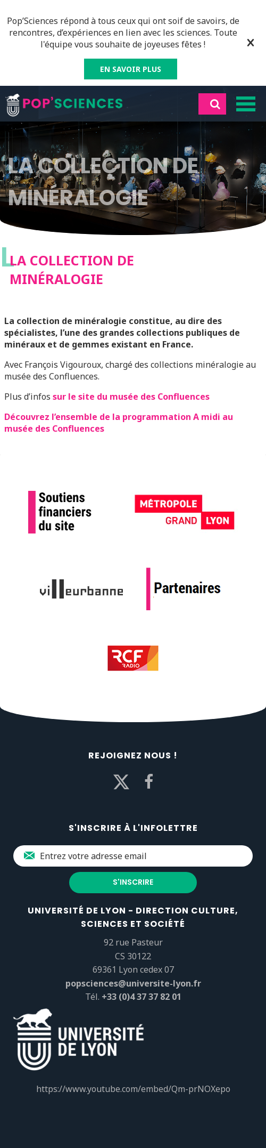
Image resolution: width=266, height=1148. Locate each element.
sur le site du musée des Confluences (131, 396)
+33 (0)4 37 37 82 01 (141, 997)
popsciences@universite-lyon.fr (133, 983)
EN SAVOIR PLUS (130, 69)
